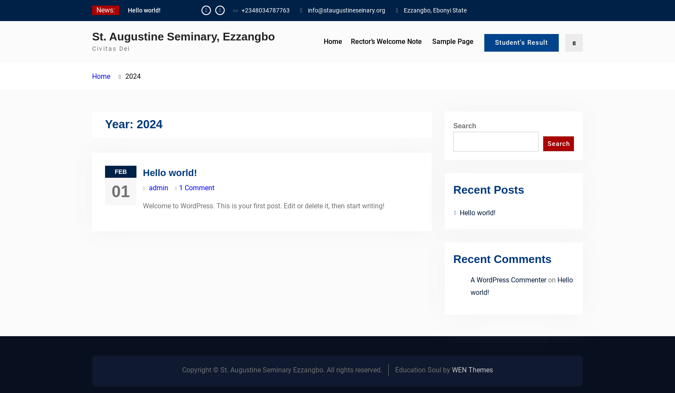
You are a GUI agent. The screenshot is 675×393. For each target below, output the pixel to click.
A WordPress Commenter (508, 280)
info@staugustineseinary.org (346, 10)
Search (464, 126)
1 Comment (196, 188)
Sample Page (453, 41)
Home (333, 41)
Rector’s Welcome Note (386, 41)
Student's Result (521, 42)
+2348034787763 (266, 10)
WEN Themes (472, 370)
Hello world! (144, 10)
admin (158, 188)
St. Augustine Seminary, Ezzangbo (183, 36)
